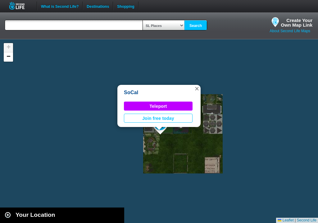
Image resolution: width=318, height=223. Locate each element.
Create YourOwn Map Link (296, 23)
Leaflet (285, 220)
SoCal (131, 92)
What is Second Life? (60, 5)
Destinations (98, 5)
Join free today (158, 118)
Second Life (20, 6)
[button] (197, 88)
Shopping (125, 5)
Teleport (158, 106)
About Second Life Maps (290, 31)
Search (195, 26)
